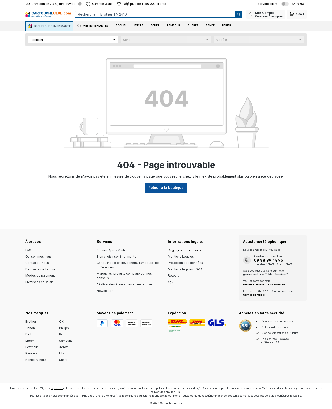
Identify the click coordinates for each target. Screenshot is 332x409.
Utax (62, 353)
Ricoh (63, 334)
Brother (30, 321)
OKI (61, 321)
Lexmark (31, 347)
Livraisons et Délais (39, 282)
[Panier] (297, 14)
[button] (92, 26)
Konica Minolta (36, 360)
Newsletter (105, 291)
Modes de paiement (40, 275)
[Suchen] (238, 14)
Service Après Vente (111, 250)
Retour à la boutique (166, 187)
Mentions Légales (181, 256)
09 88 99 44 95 (268, 260)
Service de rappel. (254, 294)
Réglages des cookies (184, 250)
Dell (28, 334)
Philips (64, 328)
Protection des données (185, 263)
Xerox (63, 347)
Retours (173, 275)
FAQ (28, 250)
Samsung (66, 340)
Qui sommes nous (38, 256)
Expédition (57, 388)
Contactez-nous (37, 263)
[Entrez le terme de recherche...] (155, 14)
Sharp (63, 360)
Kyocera (31, 353)
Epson (30, 340)
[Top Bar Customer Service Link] (267, 4)
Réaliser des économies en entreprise (124, 284)
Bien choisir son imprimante (116, 256)
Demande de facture (40, 269)
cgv (170, 282)
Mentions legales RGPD (185, 269)
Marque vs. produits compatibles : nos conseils (124, 276)
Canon (30, 328)
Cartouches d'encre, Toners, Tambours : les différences (128, 265)
